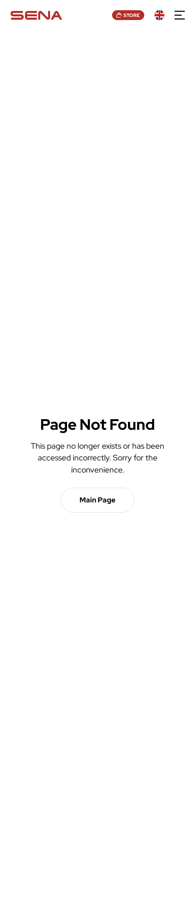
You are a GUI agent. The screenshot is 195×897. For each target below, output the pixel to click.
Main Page (97, 500)
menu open (180, 15)
